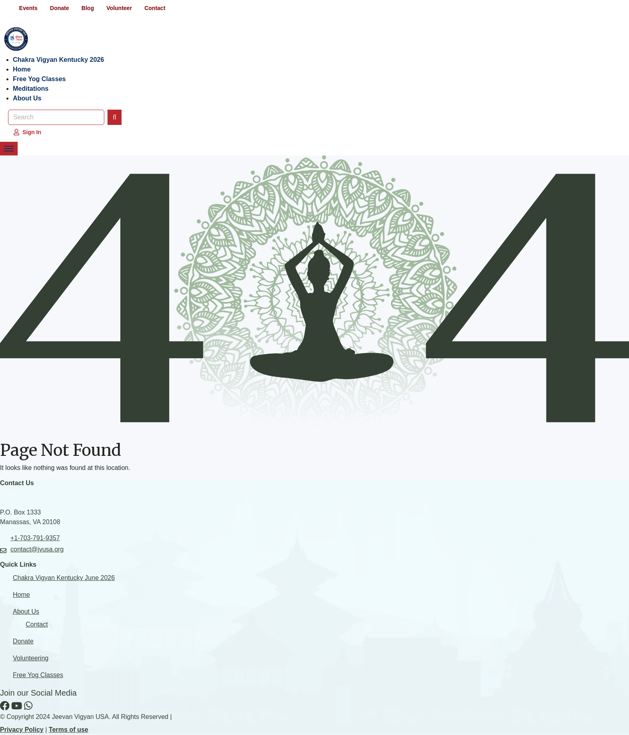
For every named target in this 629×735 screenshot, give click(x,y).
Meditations (31, 88)
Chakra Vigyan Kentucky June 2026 (64, 578)
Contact (156, 8)
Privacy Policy (22, 730)
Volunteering (31, 658)
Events (28, 8)
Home (21, 69)
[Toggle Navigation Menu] (9, 148)
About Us (27, 98)
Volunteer (120, 8)
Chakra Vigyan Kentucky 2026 (58, 59)
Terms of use (68, 730)
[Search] (115, 117)
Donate (60, 8)
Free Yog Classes (39, 79)
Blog (88, 8)
